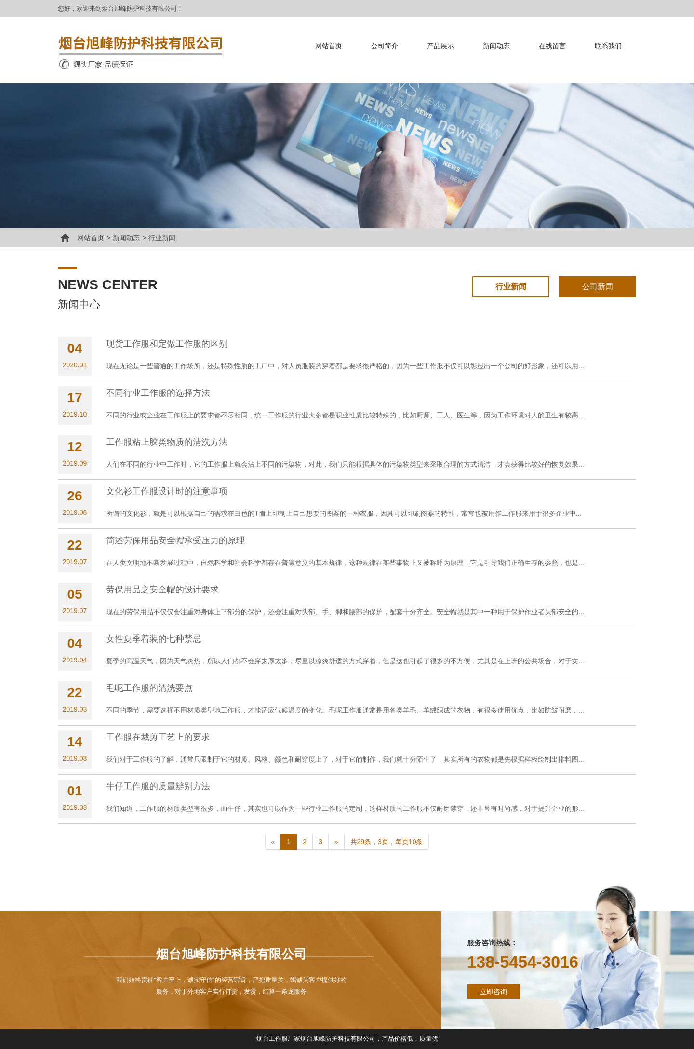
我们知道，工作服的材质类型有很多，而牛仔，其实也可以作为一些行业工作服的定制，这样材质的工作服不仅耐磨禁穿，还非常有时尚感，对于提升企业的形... (345, 808)
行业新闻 (161, 238)
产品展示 (440, 46)
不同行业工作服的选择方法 (158, 393)
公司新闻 (597, 286)
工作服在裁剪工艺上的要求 (158, 737)
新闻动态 (496, 46)
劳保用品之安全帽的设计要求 (162, 589)
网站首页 (328, 46)
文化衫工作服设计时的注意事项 (166, 491)
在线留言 (552, 46)
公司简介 (384, 46)
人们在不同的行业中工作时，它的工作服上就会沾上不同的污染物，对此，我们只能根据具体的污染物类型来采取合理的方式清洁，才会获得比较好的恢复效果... (345, 464)
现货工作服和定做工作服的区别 (166, 344)
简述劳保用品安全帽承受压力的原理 (175, 540)
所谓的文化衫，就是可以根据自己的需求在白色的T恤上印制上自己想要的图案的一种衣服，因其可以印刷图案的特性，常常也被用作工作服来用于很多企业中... (343, 513)
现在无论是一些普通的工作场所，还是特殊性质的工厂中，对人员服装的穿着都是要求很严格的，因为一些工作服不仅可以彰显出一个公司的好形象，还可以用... (345, 366)
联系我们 (608, 46)
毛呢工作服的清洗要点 (149, 688)
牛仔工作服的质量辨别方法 (158, 786)
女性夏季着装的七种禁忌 (153, 639)
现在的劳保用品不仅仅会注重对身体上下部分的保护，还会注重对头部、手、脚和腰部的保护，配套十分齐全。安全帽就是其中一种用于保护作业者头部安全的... (345, 612)
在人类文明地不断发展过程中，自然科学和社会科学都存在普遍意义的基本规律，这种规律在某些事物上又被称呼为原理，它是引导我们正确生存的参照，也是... (345, 562)
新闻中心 (79, 304)
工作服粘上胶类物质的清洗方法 (166, 442)
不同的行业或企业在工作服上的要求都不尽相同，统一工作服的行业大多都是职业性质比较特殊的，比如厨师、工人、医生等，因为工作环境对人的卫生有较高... (345, 415)
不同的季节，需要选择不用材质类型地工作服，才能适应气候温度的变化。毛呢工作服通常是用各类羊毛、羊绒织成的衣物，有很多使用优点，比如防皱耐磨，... (345, 710)
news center (108, 284)
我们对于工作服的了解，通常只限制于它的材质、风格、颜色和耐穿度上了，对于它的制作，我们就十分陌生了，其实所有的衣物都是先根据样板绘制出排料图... (345, 759)
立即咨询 (493, 991)
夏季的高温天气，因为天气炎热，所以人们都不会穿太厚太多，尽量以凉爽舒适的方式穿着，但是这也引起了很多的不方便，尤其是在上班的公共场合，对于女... (345, 661)
